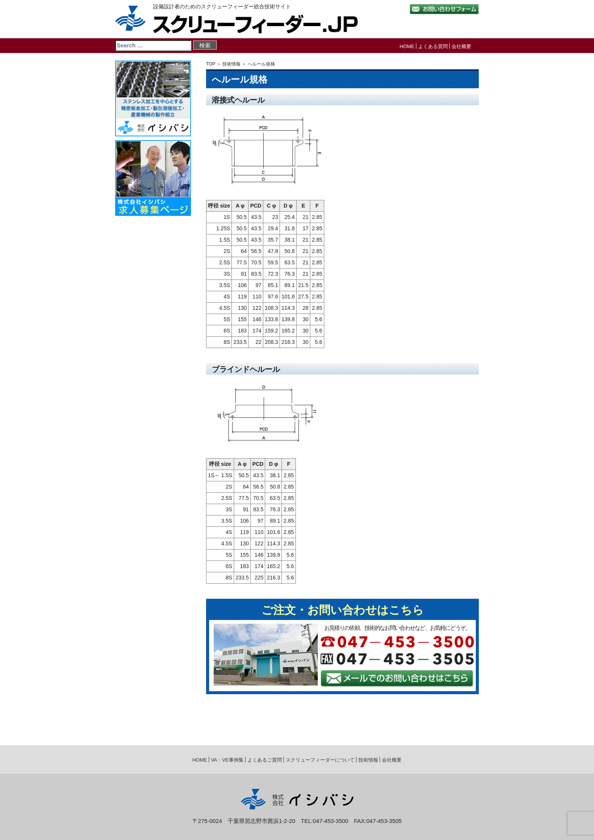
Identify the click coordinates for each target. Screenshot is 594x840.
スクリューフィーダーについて (320, 760)
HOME (407, 46)
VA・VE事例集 (227, 760)
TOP (210, 64)
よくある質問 (433, 46)
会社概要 (461, 46)
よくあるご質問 (264, 760)
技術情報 (231, 64)
